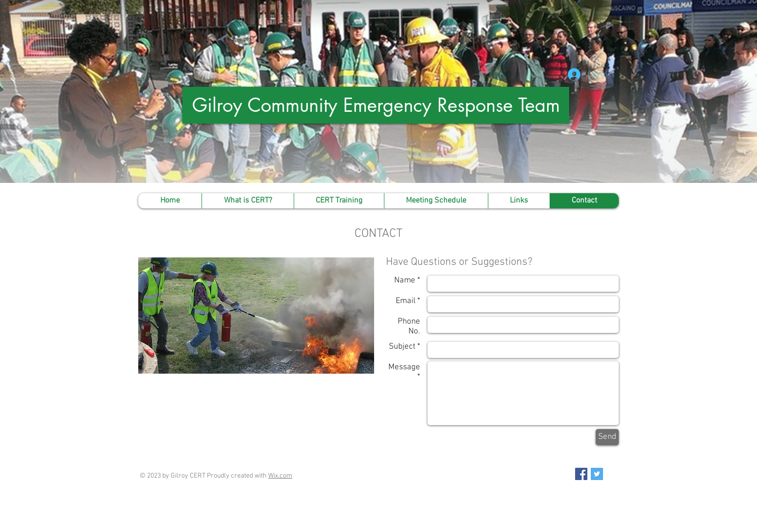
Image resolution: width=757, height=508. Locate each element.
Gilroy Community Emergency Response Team (376, 105)
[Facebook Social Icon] (581, 474)
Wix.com (280, 476)
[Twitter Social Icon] (597, 474)
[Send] (607, 437)
